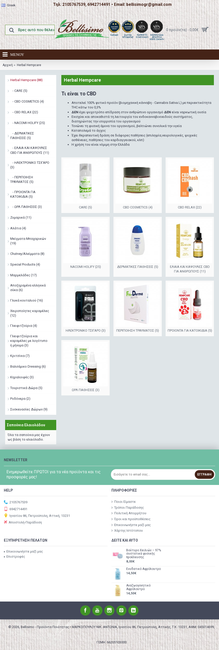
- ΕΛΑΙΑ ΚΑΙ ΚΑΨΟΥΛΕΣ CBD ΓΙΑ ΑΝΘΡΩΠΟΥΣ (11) (29, 150)
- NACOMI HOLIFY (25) (27, 123)
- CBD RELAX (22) (24, 112)
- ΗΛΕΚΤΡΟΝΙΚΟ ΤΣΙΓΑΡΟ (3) (29, 165)
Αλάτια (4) (18, 228)
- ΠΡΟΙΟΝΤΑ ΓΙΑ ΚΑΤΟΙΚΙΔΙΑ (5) (23, 194)
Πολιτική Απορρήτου (128, 513)
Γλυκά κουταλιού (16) (26, 300)
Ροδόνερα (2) (20, 399)
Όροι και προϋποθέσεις (131, 519)
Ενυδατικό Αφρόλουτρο (143, 569)
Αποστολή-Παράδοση (23, 522)
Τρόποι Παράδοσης (127, 507)
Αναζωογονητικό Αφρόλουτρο (138, 587)
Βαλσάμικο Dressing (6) (28, 366)
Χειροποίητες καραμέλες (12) (29, 313)
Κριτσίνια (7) (20, 356)
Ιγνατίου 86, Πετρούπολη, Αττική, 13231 (37, 516)
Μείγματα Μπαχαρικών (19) (28, 241)
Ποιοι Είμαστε (123, 502)
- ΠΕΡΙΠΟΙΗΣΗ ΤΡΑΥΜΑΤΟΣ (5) (21, 179)
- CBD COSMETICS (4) (27, 101)
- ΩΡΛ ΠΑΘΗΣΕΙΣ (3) (26, 207)
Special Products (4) (25, 264)
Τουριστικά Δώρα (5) (26, 388)
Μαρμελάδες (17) (23, 275)
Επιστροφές (14, 556)
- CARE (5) (18, 91)
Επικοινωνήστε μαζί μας (131, 525)
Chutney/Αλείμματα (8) (27, 254)
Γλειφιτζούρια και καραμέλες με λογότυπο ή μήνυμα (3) (29, 340)
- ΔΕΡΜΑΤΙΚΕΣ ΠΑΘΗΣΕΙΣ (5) (22, 135)
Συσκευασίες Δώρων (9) (29, 409)
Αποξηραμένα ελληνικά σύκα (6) (28, 287)
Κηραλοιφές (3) (22, 377)
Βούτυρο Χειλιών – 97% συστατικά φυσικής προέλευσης (143, 554)
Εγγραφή (204, 474)
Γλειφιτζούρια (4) (23, 326)
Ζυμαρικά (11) (20, 217)
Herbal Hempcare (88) (26, 80)
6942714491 (15, 509)
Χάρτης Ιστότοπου (127, 531)
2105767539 (15, 502)
